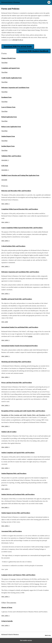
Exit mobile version (26, 640)
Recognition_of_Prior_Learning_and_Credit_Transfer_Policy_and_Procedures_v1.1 (24, 415)
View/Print (4, 62)
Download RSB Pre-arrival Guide (18, 46)
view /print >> (5, 507)
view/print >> (5, 160)
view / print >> (5, 203)
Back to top (48, 635)
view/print (4, 179)
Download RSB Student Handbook (33, 51)
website (30, 336)
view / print (4, 322)
